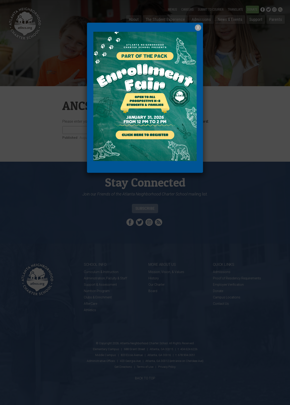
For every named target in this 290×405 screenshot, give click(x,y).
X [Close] (198, 27)
